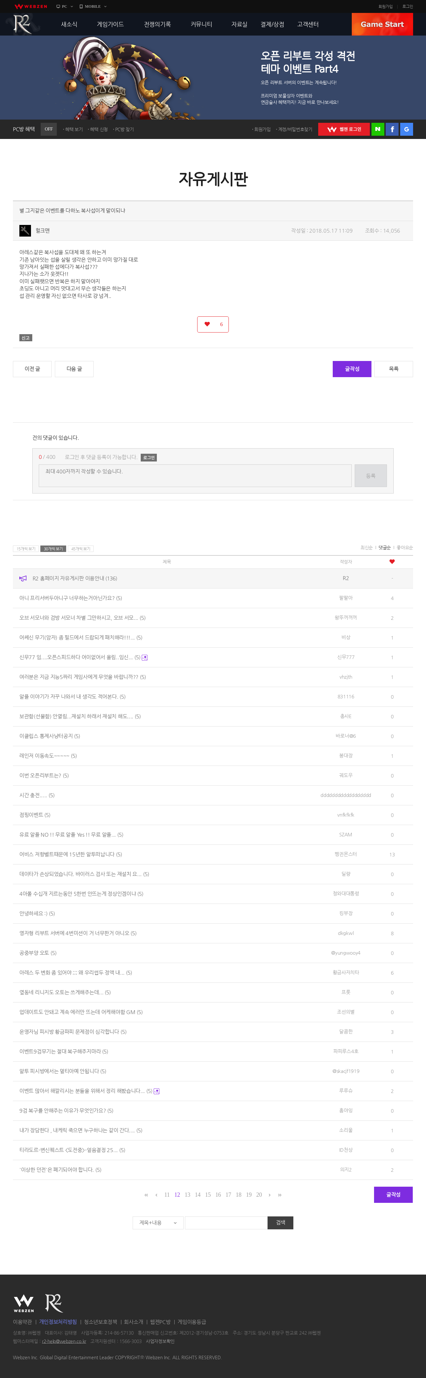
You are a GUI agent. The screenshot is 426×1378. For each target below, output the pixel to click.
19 (248, 1195)
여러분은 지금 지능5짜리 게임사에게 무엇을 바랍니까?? (82, 677)
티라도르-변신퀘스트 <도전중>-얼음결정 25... (72, 1150)
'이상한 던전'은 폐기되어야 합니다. (60, 1170)
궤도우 (345, 775)
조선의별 (346, 1011)
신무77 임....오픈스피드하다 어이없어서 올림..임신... (83, 657)
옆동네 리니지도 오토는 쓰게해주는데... (65, 992)
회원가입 (386, 6)
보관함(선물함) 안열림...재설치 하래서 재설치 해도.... (80, 716)
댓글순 (385, 547)
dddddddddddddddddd (345, 795)
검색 (280, 1222)
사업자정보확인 (160, 1341)
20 (259, 1195)
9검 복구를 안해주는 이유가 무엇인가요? (66, 1111)
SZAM (345, 834)
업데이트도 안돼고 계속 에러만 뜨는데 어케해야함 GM (81, 1012)
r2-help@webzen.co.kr (64, 1341)
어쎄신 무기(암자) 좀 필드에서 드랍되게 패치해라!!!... (80, 637)
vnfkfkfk (345, 814)
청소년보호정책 (100, 1322)
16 (218, 1195)
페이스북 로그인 (392, 129)
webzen (31, 6)
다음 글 (74, 369)
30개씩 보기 (53, 548)
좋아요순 (405, 547)
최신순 (366, 547)
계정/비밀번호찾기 (295, 129)
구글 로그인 (406, 129)
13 (187, 1195)
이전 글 (32, 369)
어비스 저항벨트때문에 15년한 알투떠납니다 (70, 854)
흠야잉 (345, 1110)
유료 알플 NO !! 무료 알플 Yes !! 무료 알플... (71, 835)
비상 (345, 637)
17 (228, 1195)
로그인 (407, 6)
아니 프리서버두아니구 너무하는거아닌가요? (70, 598)
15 (207, 1195)
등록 (370, 476)
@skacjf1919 (346, 1071)
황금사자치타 (346, 972)
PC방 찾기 (124, 129)
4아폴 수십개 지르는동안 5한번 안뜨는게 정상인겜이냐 (81, 894)
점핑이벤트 (34, 815)
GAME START (382, 24)
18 (238, 1195)
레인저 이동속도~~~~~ (48, 756)
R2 (22, 24)
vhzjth (346, 676)
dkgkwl (346, 933)
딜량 (345, 873)
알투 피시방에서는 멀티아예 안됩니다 (62, 1071)
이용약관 (22, 1322)
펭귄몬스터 (346, 854)
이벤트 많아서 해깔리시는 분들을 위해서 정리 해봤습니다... (89, 1091)
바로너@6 (346, 735)
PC (64, 6)
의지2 (346, 1169)
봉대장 (345, 755)
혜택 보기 (74, 129)
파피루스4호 (345, 1051)
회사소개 (133, 1322)
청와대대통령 (346, 893)
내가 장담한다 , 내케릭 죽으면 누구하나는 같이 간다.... (80, 1130)
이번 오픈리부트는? (44, 775)
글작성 (352, 369)
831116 (346, 696)
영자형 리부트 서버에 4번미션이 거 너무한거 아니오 (78, 933)
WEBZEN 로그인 (344, 129)
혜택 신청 (99, 129)
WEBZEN (24, 1303)
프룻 (345, 992)
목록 (393, 369)
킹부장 (345, 913)
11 (167, 1195)
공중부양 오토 (37, 953)
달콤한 (345, 1031)
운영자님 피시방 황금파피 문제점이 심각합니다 (73, 1032)
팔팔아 (345, 597)
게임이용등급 (192, 1322)
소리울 (345, 1130)
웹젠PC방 (160, 1322)
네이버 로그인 (377, 129)
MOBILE (93, 6)
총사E (346, 716)
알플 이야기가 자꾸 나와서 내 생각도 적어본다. (72, 697)
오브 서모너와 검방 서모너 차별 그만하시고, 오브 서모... (82, 618)
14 (197, 1195)
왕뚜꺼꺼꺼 (346, 617)
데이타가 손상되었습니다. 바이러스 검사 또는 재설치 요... (84, 874)
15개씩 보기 (26, 548)
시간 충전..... (37, 795)
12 (177, 1195)
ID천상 (346, 1149)
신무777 (346, 657)
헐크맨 (43, 231)
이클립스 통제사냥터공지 (49, 736)
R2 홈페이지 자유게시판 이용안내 (75, 578)
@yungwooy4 (345, 952)
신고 (25, 337)
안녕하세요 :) (37, 913)
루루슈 (345, 1090)
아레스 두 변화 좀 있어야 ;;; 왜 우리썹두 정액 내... (75, 973)
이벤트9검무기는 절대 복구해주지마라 (63, 1051)
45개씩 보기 (80, 548)
